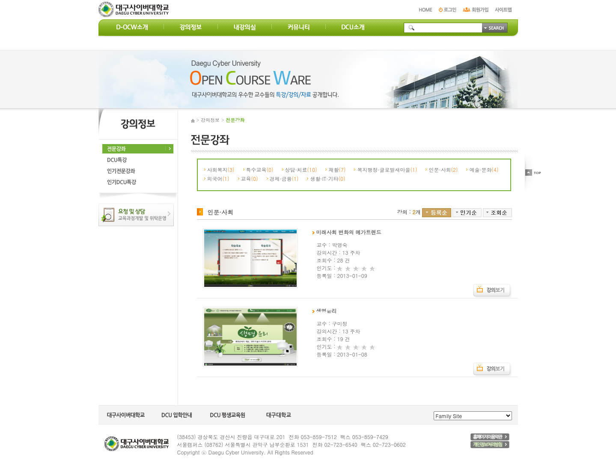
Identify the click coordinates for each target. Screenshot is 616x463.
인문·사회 (443, 169)
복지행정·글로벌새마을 (387, 169)
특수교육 (260, 169)
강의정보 (210, 120)
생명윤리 (324, 310)
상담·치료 (301, 169)
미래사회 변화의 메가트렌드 (346, 232)
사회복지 (221, 169)
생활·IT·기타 (327, 178)
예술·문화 (483, 169)
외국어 (218, 178)
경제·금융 (284, 178)
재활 (336, 169)
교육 (249, 178)
